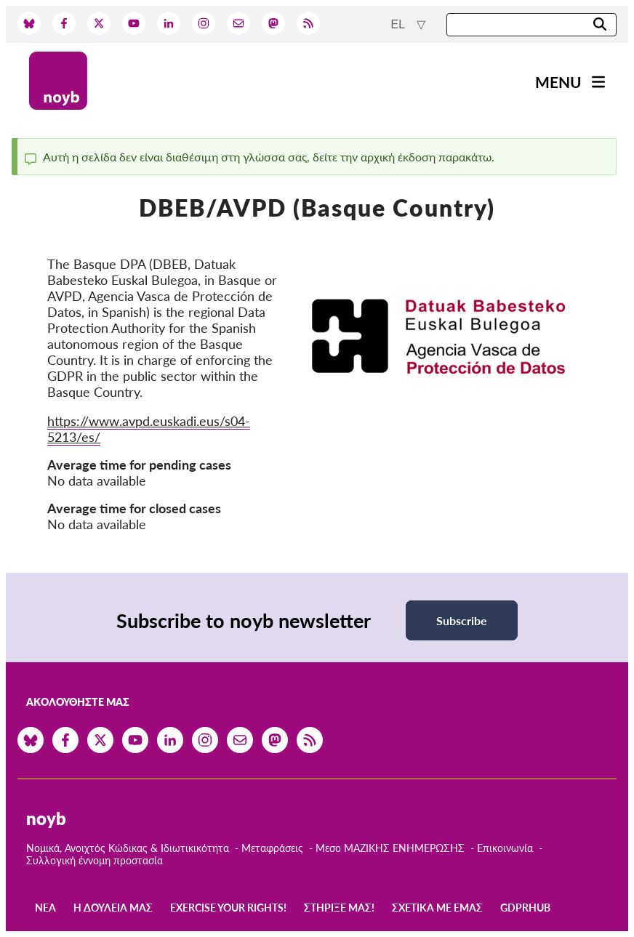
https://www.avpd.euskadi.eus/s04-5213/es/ (148, 429)
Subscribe (461, 620)
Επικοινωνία (505, 848)
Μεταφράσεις (273, 848)
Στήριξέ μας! (339, 907)
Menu (558, 81)
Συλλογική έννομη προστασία (94, 860)
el (399, 24)
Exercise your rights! (228, 907)
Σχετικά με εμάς (437, 907)
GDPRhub (525, 907)
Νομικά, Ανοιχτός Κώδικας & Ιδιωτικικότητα (127, 848)
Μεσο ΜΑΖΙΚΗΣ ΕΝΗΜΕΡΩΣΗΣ (390, 848)
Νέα (45, 907)
